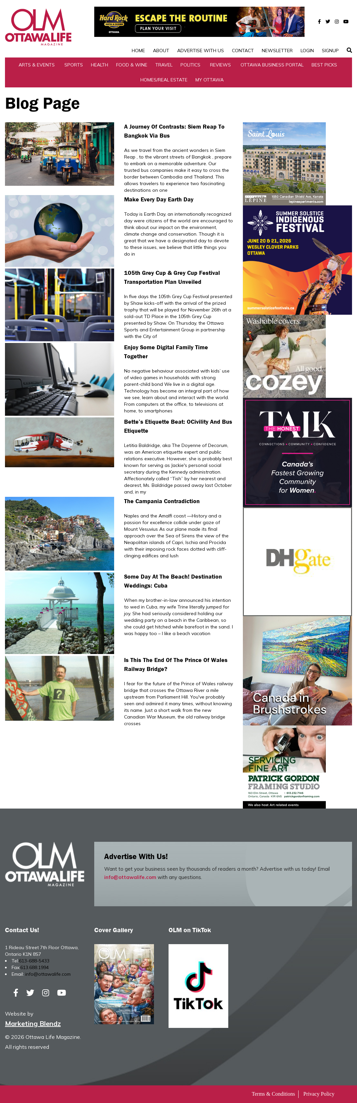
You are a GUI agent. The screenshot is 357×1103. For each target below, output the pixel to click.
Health (99, 65)
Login (307, 51)
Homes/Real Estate (163, 80)
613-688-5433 (34, 961)
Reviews (220, 65)
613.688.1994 (34, 967)
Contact (243, 51)
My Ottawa (209, 80)
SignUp (330, 51)
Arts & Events (37, 65)
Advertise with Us (200, 51)
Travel (164, 65)
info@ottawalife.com (130, 877)
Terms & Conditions (273, 1094)
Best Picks (324, 65)
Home (138, 51)
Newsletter (277, 51)
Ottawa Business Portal (272, 65)
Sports (73, 65)
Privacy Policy (318, 1094)
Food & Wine (131, 65)
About (161, 51)
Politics (190, 65)
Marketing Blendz (33, 1023)
